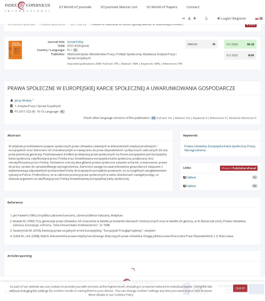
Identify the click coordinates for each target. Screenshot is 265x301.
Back (250, 24)
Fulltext (191, 177)
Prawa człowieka (195, 146)
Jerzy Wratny (23, 100)
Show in (238, 168)
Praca (251, 146)
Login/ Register (231, 18)
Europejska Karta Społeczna (227, 146)
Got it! (240, 288)
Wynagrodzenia (195, 150)
